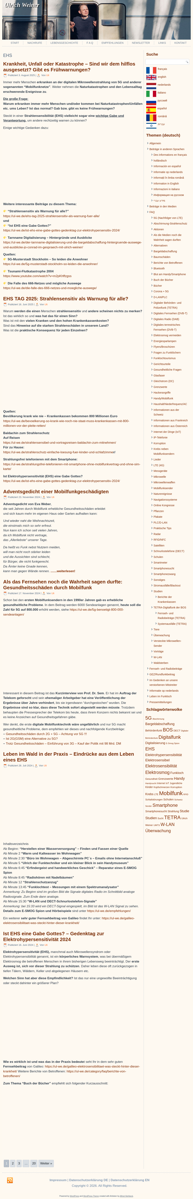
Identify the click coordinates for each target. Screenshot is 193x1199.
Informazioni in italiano (167, 189)
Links (162, 42)
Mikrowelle (160, 476)
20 (34, 1163)
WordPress (74, 1196)
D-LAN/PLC (160, 297)
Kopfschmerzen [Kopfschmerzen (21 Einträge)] (162, 787)
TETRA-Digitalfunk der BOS (170, 607)
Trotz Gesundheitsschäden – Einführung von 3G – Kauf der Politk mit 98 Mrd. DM (63, 743)
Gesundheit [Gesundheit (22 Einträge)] (151, 778)
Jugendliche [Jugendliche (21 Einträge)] (176, 783)
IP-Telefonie (160, 437)
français (162, 68)
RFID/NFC (160, 539)
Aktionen (159, 229)
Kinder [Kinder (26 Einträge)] (149, 787)
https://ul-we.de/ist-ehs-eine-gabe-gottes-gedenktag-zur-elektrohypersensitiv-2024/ (61, 230)
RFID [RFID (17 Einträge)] (185, 794)
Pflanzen (159, 511)
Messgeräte (160, 470)
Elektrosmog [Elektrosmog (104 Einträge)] (157, 772)
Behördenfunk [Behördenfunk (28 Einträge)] (153, 730)
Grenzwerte (160, 386)
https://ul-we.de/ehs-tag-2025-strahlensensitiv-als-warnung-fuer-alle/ (51, 216)
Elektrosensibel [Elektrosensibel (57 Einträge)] (157, 760)
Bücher (158, 285)
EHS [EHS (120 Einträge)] (150, 748)
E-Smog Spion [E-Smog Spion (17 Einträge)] (172, 743)
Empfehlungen (113, 42)
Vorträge (159, 651)
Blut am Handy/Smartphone (170, 274)
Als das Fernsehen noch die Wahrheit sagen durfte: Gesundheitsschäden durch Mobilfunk (62, 584)
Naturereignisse (163, 493)
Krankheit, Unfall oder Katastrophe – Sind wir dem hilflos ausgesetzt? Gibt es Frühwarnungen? (69, 67)
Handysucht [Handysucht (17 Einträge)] (150, 783)
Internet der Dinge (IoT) (167, 431)
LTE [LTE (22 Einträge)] (156, 794)
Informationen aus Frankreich (171, 420)
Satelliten (159, 545)
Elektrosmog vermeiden (167, 335)
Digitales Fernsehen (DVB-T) (170, 313)
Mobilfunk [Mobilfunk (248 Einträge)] (171, 793)
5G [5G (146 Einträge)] (148, 718)
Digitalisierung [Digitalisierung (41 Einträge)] (155, 743)
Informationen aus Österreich (171, 426)
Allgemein (155, 143)
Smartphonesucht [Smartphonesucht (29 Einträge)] (156, 811)
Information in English (166, 183)
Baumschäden (162, 256)
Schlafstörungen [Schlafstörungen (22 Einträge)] (154, 799)
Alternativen (160, 245)
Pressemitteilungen (160, 702)
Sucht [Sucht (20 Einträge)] (160, 818)
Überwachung (162, 635)
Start (15, 42)
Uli (47, 75)
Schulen (158, 556)
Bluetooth (159, 268)
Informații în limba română (169, 177)
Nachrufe (34, 42)
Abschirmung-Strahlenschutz (170, 223)
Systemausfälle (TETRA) (172, 623)
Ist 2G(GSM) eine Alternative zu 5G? (32, 738)
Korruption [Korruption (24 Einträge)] (176, 787)
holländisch (160, 160)
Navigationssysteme (165, 499)
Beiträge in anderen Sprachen (166, 149)
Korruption (160, 443)
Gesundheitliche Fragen (168, 369)
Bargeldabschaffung (165, 251)
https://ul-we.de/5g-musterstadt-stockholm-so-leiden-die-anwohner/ (50, 264)
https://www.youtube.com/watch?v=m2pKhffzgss (37, 276)
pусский (162, 100)
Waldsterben (161, 662)
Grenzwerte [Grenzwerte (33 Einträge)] (165, 778)
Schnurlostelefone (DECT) (169, 551)
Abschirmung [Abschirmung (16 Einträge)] (158, 719)
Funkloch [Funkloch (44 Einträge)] (176, 773)
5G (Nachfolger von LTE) (168, 217)
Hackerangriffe (162, 392)
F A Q (90, 42)
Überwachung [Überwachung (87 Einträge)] (158, 830)
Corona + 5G (161, 291)
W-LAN (158, 657)
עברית (161, 124)
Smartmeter (160, 562)
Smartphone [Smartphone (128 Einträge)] (165, 805)
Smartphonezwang (165, 574)
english (162, 76)
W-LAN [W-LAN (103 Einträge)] (168, 824)
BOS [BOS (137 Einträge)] (168, 729)
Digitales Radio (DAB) (166, 319)
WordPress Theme (91, 1196)
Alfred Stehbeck (126, 1196)
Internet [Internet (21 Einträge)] (161, 783)
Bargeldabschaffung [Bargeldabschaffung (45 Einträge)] (160, 724)
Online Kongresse (164, 505)
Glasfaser (159, 375)
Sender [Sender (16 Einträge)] (148, 806)
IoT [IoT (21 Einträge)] (167, 783)
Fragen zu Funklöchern (167, 352)
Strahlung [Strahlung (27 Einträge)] (173, 811)
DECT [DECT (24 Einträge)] (176, 730)
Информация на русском (169, 194)
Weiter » (46, 1163)
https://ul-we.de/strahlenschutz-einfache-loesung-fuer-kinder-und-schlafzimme (58, 452)
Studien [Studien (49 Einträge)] (151, 818)
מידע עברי (159, 200)
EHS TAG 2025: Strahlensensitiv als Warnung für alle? (65, 298)
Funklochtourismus (165, 358)
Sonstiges (159, 579)
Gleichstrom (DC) (164, 381)
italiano (162, 92)
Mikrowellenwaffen (164, 482)
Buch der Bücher (163, 279)
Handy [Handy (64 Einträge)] (179, 778)
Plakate (158, 516)
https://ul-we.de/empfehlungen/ (109, 911)
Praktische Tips (162, 528)
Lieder (157, 459)
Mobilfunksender (163, 488)
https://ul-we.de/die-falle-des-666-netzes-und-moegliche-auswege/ (50, 288)
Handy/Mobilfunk (163, 398)
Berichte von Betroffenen (168, 262)
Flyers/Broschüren (164, 346)
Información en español (167, 166)
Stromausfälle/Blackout (167, 585)
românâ (162, 116)
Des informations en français (170, 154)
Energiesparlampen (165, 341)
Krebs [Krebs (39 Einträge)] (149, 794)
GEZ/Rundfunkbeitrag (162, 674)
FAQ (152, 212)
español (162, 108)
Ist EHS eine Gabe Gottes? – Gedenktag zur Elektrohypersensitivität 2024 (53, 936)
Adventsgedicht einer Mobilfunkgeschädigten (56, 491)
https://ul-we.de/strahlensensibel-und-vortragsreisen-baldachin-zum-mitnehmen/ (59, 442)
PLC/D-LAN (160, 522)
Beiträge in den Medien (162, 206)
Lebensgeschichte (64, 42)
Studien (158, 591)
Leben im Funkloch (160, 696)
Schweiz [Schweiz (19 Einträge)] (178, 799)
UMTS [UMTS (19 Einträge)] (157, 825)
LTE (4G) (159, 465)
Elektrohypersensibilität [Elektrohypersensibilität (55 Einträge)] (163, 755)
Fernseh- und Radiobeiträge (165, 668)
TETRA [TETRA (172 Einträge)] (172, 817)
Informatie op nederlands (168, 172)
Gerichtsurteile (162, 364)
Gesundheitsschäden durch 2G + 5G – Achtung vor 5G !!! (46, 734)
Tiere (156, 629)
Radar (157, 534)
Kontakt (180, 42)
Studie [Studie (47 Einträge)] (184, 811)
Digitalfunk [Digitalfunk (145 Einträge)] (169, 737)
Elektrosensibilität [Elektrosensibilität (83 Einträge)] (161, 766)
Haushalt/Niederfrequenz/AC (170, 404)
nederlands (164, 84)
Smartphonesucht (164, 568)
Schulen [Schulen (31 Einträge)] (168, 799)
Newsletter (141, 42)
